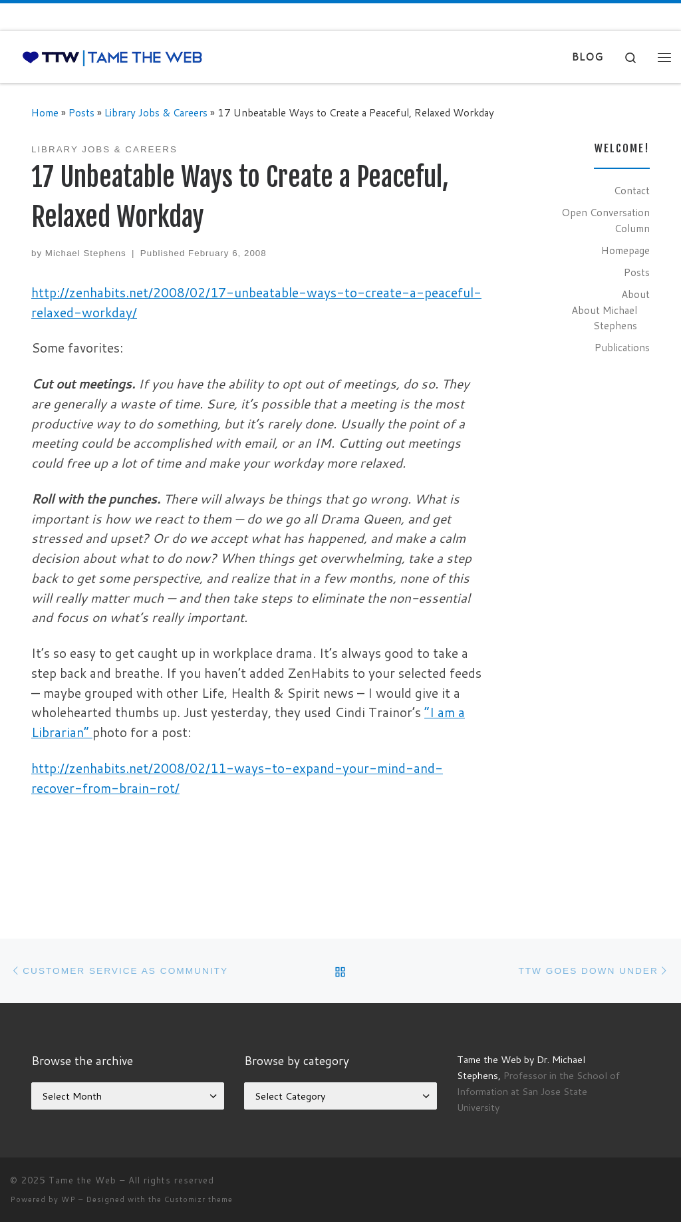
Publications (622, 347)
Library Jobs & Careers (155, 112)
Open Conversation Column (605, 220)
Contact (632, 190)
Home (45, 112)
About (635, 294)
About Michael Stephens (604, 318)
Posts (81, 112)
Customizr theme (198, 1199)
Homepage (625, 250)
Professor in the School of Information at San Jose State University (538, 1091)
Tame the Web (82, 1180)
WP (68, 1199)
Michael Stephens (85, 253)
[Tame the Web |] (112, 57)
